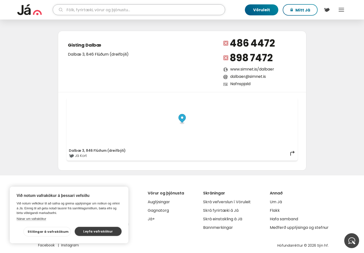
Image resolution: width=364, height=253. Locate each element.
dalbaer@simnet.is (248, 76)
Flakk (275, 210)
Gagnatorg (158, 210)
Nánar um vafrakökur (31, 219)
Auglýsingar (159, 202)
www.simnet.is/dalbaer (252, 69)
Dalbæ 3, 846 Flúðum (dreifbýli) (98, 54)
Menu (341, 9)
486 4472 (252, 43)
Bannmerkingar (218, 227)
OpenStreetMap (262, 100)
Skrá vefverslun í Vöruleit (227, 202)
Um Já (276, 202)
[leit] (139, 10)
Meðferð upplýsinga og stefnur (299, 227)
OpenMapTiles (285, 100)
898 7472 (251, 58)
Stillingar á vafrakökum (48, 232)
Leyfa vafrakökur (98, 231)
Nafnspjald (240, 84)
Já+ (151, 219)
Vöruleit (261, 10)
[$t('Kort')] (327, 9)
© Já (245, 100)
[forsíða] (34, 9)
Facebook (47, 245)
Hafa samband (284, 219)
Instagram (70, 245)
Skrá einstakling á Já (222, 219)
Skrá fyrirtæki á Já (221, 210)
